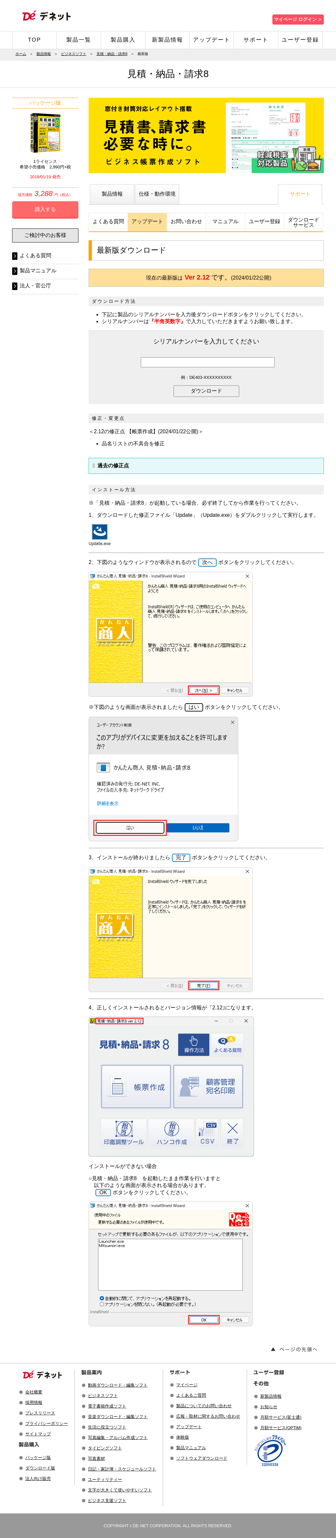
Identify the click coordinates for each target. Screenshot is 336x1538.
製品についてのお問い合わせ (204, 1405)
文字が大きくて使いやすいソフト (120, 1490)
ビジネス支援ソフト (107, 1500)
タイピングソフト (105, 1448)
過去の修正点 (113, 465)
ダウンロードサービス (303, 222)
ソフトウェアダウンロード (201, 1458)
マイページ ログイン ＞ (298, 19)
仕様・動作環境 (157, 194)
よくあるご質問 (191, 1395)
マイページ (187, 1384)
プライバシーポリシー (46, 1423)
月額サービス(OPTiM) (281, 1427)
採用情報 (33, 1402)
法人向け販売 (38, 1478)
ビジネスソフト (73, 54)
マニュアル (225, 221)
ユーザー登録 (300, 40)
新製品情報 (167, 40)
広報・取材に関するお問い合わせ (208, 1416)
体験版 (182, 1437)
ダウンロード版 (40, 1468)
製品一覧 (78, 40)
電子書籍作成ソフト (107, 1406)
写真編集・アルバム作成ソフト (118, 1437)
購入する (45, 209)
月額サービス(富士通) (281, 1417)
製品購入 (123, 40)
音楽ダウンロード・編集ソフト (118, 1416)
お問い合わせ (186, 221)
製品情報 (43, 54)
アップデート (211, 40)
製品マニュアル (38, 270)
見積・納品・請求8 (111, 54)
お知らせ (268, 1406)
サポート (255, 40)
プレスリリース (40, 1413)
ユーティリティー (105, 1479)
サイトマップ (38, 1433)
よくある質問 (108, 221)
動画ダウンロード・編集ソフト (118, 1385)
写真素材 (96, 1458)
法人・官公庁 (35, 285)
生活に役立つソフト (107, 1427)
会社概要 (33, 1392)
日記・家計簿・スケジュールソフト (122, 1469)
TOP (34, 40)
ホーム (20, 54)
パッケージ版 (38, 1457)
